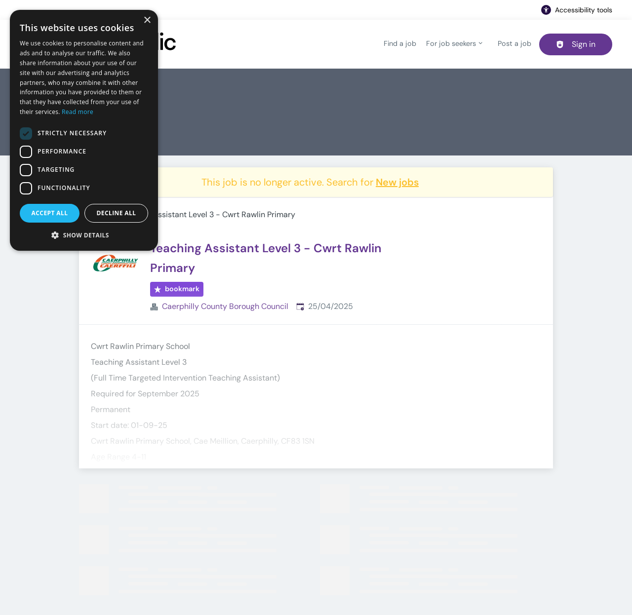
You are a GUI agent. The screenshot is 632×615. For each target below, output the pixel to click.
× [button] (147, 20)
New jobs (397, 182)
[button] (84, 235)
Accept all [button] (50, 213)
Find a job (400, 43)
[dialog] (84, 130)
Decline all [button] (116, 213)
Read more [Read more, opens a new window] (77, 112)
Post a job (514, 43)
